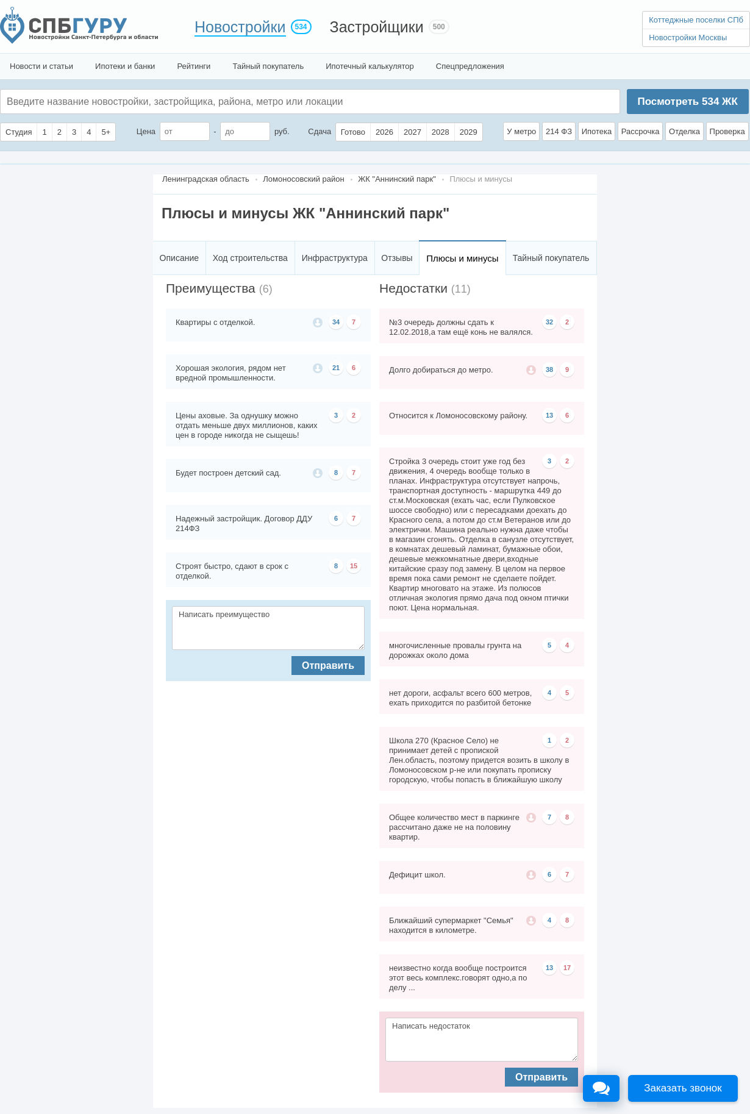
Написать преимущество (268, 628)
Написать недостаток (481, 1040)
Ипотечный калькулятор (370, 66)
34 (336, 322)
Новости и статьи (41, 66)
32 (549, 322)
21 (336, 367)
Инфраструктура (335, 258)
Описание (179, 258)
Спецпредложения (470, 66)
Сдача (319, 131)
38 (549, 369)
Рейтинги (193, 66)
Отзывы (396, 258)
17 (567, 967)
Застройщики (377, 26)
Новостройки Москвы (688, 37)
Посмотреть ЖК (687, 101)
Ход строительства (250, 258)
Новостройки (240, 26)
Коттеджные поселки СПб (696, 19)
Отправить (328, 665)
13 (549, 415)
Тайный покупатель (268, 66)
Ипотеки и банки (125, 66)
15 (353, 565)
